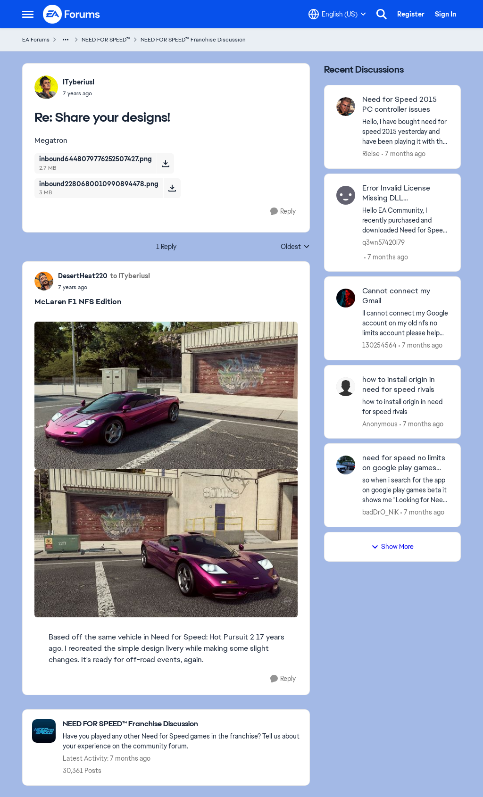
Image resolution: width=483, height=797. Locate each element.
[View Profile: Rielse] (345, 106)
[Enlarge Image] (166, 395)
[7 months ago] (403, 154)
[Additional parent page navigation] (65, 39)
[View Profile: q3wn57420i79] (345, 195)
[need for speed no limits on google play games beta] (405, 490)
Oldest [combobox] (295, 247)
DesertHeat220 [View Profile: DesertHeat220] (83, 276)
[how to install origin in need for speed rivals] (405, 406)
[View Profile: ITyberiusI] (46, 87)
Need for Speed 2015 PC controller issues (399, 104)
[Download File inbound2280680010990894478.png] (172, 188)
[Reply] (283, 211)
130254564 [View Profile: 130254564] (379, 345)
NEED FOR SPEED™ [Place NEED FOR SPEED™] (106, 39)
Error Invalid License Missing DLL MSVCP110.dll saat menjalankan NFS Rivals (401, 193)
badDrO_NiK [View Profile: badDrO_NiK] (380, 512)
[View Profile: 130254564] (345, 298)
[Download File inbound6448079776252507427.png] (165, 163)
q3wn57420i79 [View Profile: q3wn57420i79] (383, 242)
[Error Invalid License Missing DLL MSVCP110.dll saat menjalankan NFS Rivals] (405, 220)
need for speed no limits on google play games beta (403, 463)
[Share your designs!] (78, 93)
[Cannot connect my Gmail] (405, 323)
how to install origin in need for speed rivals (398, 384)
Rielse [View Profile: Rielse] (371, 153)
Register (411, 14)
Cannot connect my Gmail (396, 296)
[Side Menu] (27, 14)
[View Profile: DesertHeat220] (43, 281)
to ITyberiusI (130, 276)
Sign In (445, 14)
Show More (392, 546)
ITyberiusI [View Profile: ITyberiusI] (78, 82)
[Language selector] (337, 14)
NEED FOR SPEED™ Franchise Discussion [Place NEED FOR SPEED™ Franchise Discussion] (193, 39)
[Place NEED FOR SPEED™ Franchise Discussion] (181, 724)
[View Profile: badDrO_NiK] (345, 465)
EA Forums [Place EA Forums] (36, 39)
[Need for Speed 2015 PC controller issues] (405, 132)
